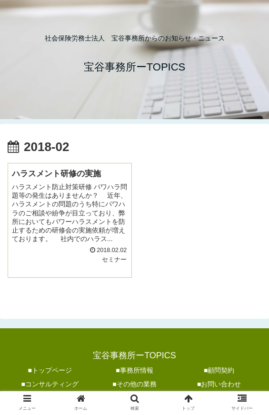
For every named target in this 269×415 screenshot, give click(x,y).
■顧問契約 (219, 370)
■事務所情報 (134, 370)
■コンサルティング (50, 384)
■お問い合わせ (219, 384)
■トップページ (50, 370)
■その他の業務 (134, 384)
